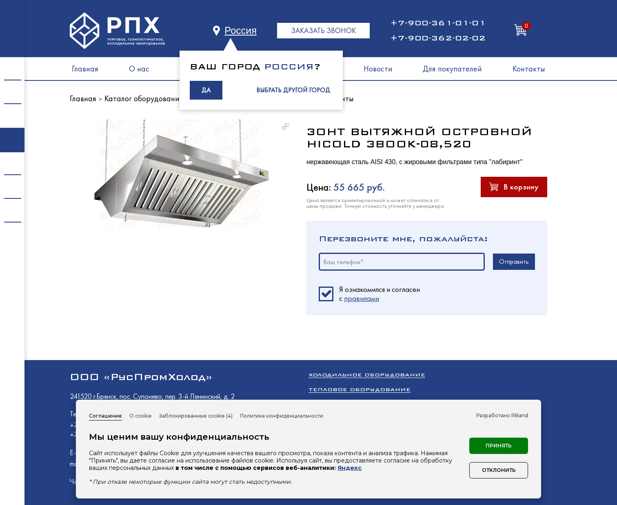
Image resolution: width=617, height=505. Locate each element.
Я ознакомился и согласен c (379, 294)
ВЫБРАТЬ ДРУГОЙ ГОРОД (293, 90)
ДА (206, 90)
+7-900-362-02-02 (438, 37)
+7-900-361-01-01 (438, 22)
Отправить (514, 261)
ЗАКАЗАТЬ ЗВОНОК (323, 30)
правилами (361, 298)
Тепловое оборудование (359, 389)
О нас (139, 68)
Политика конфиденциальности (281, 416)
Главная (85, 68)
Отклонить (499, 470)
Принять (499, 446)
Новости (378, 68)
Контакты (529, 68)
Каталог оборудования (143, 98)
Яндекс (349, 468)
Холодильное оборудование (366, 375)
